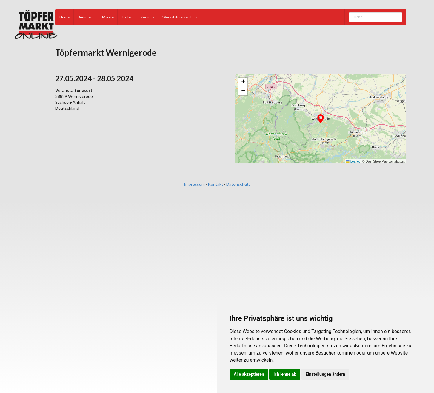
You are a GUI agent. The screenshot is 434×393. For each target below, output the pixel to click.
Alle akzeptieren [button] (249, 374)
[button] (320, 118)
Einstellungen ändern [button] (325, 374)
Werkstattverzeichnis (179, 17)
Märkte (108, 17)
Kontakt (215, 184)
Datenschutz (238, 184)
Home (64, 17)
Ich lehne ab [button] (284, 374)
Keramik (147, 17)
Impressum (194, 184)
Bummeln (86, 17)
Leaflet (353, 161)
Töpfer (127, 17)
